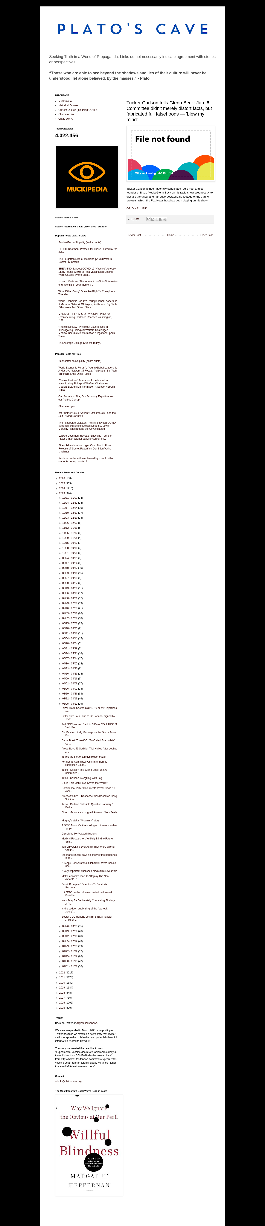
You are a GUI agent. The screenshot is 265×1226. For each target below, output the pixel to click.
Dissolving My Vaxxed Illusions (79, 833)
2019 (62, 987)
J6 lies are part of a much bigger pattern (84, 756)
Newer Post (134, 235)
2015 (62, 1007)
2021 (62, 977)
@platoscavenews (86, 1023)
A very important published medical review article (89, 871)
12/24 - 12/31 (70, 502)
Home (170, 235)
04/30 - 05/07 (70, 663)
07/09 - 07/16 (70, 613)
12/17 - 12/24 (70, 507)
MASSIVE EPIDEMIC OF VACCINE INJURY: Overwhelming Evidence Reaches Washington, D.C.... (85, 317)
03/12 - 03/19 (70, 698)
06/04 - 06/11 (70, 638)
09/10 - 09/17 (70, 568)
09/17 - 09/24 (70, 563)
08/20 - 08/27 (70, 583)
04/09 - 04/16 (70, 678)
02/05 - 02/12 (70, 941)
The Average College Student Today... (80, 342)
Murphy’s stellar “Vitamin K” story (80, 820)
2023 (62, 493)
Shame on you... (67, 406)
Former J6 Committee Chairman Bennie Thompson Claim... (84, 763)
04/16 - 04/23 (70, 673)
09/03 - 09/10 (70, 573)
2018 (62, 992)
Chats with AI (65, 118)
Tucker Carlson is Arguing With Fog (82, 778)
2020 (62, 982)
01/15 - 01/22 (70, 956)
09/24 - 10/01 (70, 558)
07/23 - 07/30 (70, 603)
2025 (62, 483)
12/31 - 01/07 (70, 497)
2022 (62, 972)
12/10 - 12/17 (70, 512)
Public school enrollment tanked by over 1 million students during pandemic (86, 460)
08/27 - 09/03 (70, 578)
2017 (62, 997)
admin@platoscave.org (68, 1081)
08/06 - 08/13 (70, 593)
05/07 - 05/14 (70, 658)
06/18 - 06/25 (70, 628)
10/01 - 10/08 (70, 552)
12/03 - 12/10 (70, 517)
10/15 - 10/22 (70, 542)
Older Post (206, 235)
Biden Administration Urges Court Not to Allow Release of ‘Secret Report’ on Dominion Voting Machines (84, 448)
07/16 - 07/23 (70, 608)
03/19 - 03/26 (70, 693)
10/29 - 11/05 (70, 537)
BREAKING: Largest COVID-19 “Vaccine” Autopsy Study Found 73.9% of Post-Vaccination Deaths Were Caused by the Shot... (87, 271)
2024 (62, 488)
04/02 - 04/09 (70, 683)
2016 (62, 1002)
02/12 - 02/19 (70, 936)
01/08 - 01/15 (70, 961)
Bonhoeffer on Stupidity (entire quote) (79, 242)
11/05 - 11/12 (70, 533)
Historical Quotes (68, 105)
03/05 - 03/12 (70, 703)
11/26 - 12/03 (70, 522)
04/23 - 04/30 (70, 668)
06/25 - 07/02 (70, 623)
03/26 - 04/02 (70, 688)
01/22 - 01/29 (70, 951)
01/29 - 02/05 (70, 946)
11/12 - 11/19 (70, 527)
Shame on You (66, 114)
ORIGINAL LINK (136, 208)
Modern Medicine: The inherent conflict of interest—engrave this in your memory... (87, 283)
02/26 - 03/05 (70, 926)
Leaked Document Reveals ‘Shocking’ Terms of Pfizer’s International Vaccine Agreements (85, 437)
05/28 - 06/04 (70, 643)
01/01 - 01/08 (70, 966)
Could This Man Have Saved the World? (85, 782)
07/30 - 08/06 (70, 598)
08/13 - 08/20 (70, 588)
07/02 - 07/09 (70, 618)
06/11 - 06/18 (70, 633)
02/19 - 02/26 (70, 931)
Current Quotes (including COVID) (77, 109)
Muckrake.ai (65, 101)
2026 (62, 478)
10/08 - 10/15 (70, 548)
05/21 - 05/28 (70, 648)
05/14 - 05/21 (70, 653)
